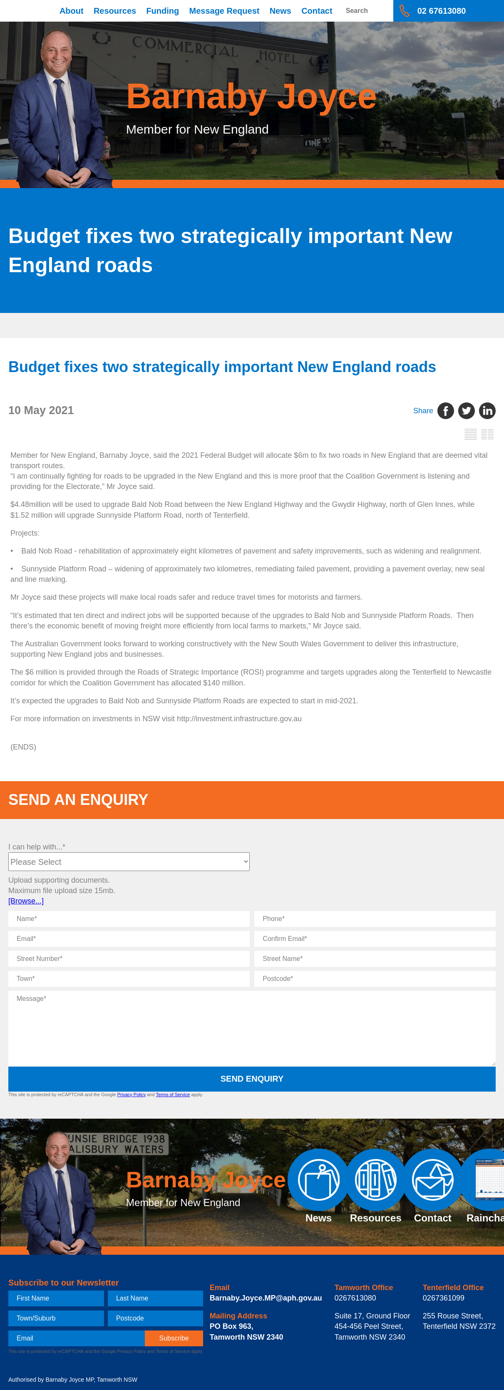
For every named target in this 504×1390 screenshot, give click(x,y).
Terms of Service (173, 1094)
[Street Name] (375, 959)
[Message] (252, 1028)
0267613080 (355, 1298)
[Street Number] (129, 959)
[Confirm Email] (375, 939)
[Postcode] (375, 979)
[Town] (129, 979)
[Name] (129, 919)
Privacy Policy (131, 1094)
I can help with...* (36, 847)
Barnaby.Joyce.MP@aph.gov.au (266, 1298)
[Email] (129, 939)
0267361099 (443, 1298)
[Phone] (375, 919)
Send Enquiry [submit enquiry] (252, 1078)
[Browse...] (26, 901)
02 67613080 (441, 10)
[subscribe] (174, 1338)
